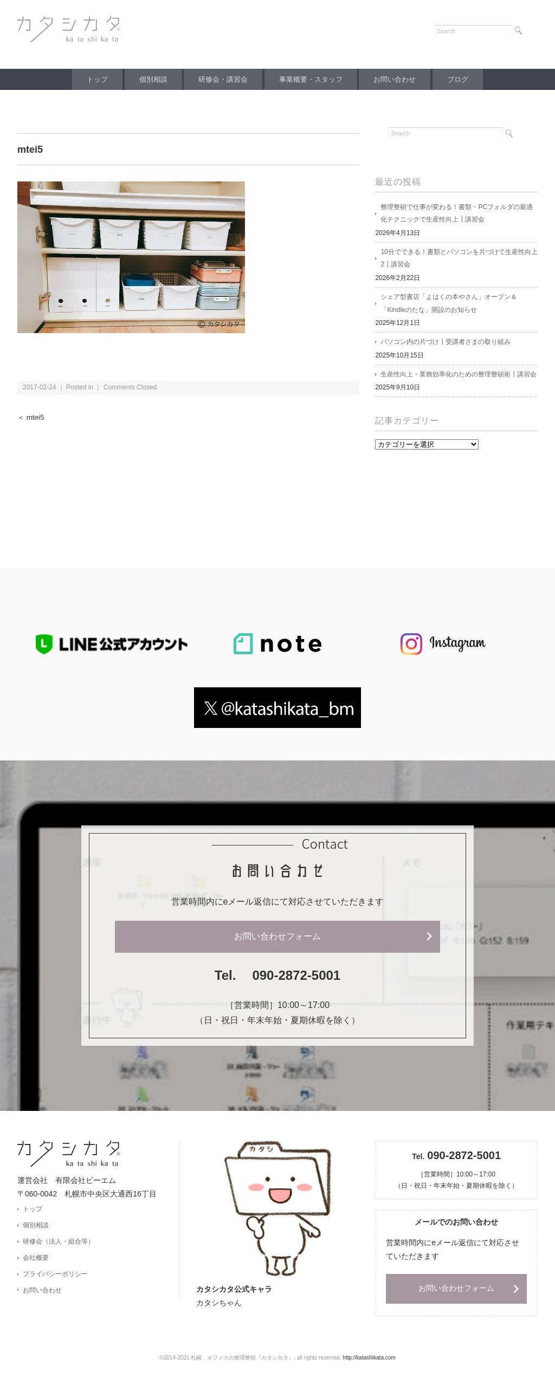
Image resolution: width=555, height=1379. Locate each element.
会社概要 (36, 1260)
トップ (89, 79)
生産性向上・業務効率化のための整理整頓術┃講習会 (458, 376)
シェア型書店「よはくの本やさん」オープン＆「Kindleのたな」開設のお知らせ (448, 305)
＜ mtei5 (31, 417)
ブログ (465, 79)
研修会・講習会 (221, 79)
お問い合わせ (399, 79)
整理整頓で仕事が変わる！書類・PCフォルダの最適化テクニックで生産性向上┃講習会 (456, 214)
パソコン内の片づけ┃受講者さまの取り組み (445, 344)
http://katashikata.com (369, 1360)
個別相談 (148, 79)
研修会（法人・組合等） (58, 1244)
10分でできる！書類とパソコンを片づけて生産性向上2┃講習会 (458, 259)
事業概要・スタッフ (312, 79)
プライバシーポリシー (55, 1276)
